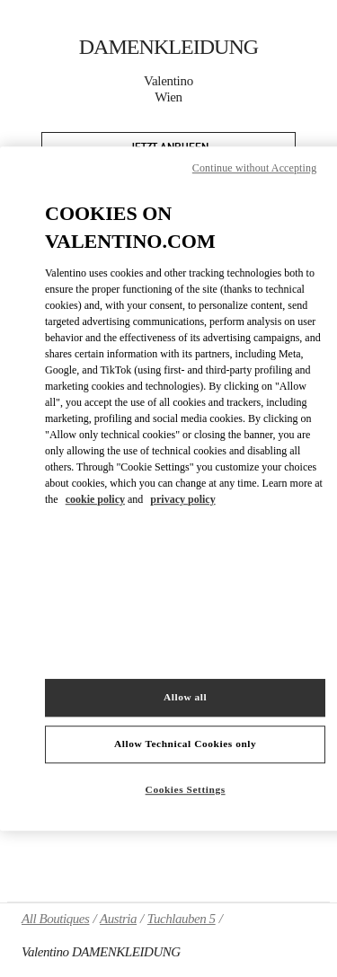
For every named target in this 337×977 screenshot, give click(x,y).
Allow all (185, 696)
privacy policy (182, 499)
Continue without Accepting (254, 168)
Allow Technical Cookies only (185, 743)
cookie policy (95, 499)
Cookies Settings (186, 789)
